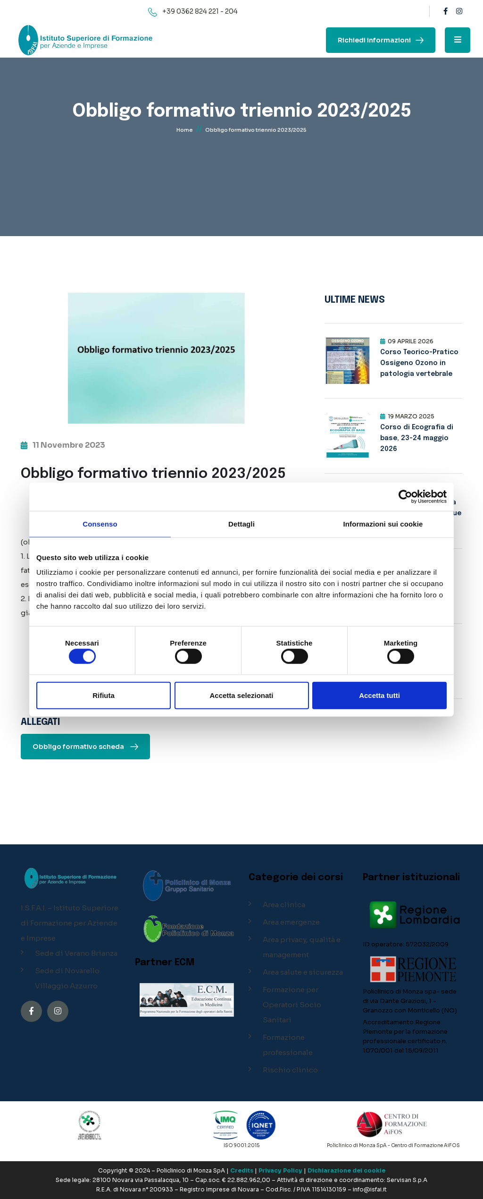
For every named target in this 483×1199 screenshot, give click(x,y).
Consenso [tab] (100, 523)
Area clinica (284, 904)
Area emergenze (291, 922)
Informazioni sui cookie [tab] (383, 523)
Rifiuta (103, 695)
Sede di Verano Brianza (76, 953)
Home (184, 130)
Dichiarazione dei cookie (346, 1170)
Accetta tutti (379, 695)
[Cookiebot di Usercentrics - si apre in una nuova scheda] (405, 496)
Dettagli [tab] (241, 523)
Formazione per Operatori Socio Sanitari (292, 1004)
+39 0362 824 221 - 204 (200, 11)
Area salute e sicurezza (303, 972)
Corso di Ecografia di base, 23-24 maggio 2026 (416, 438)
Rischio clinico (290, 1069)
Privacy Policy (280, 1170)
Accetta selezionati (241, 695)
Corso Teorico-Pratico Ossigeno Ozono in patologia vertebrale (419, 363)
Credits (241, 1170)
